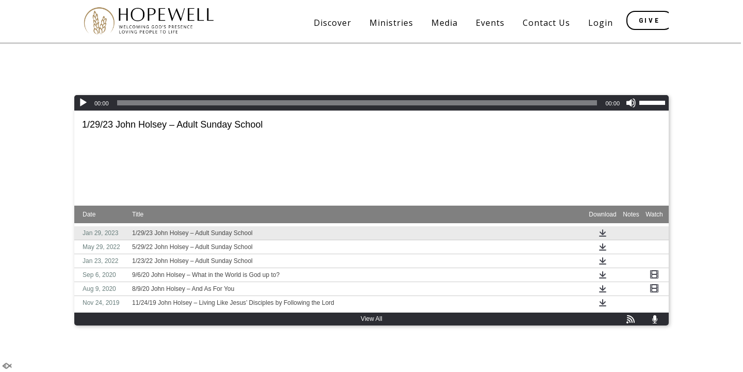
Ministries (391, 22)
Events (490, 22)
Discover (332, 22)
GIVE (650, 20)
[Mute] (631, 103)
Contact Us (546, 22)
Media (444, 22)
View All (371, 318)
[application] (371, 103)
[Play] (83, 103)
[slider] (357, 102)
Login (600, 22)
